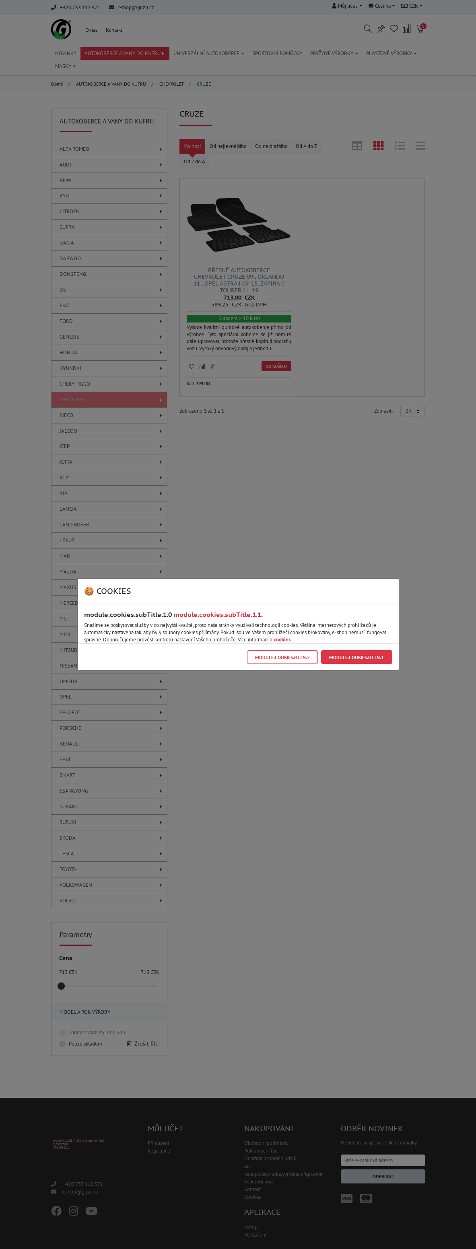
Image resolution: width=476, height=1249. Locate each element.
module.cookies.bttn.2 (282, 657)
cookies (282, 639)
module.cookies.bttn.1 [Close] (356, 657)
